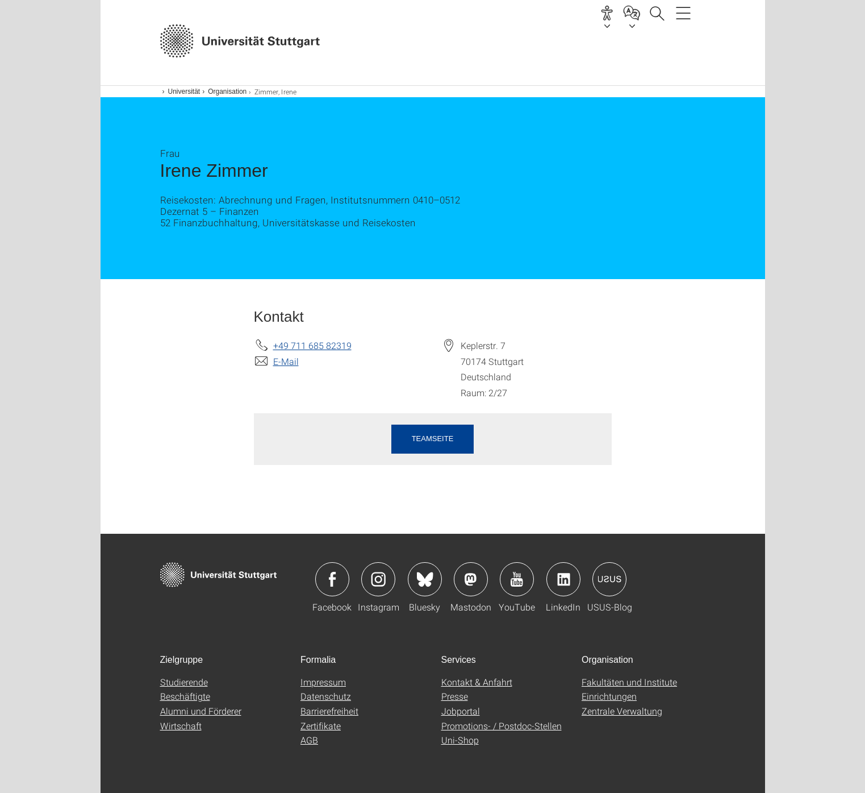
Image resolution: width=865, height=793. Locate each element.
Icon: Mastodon (471, 579)
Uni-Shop (460, 740)
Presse (454, 696)
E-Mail (286, 361)
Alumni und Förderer (200, 711)
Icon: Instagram (378, 579)
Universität (184, 92)
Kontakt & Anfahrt (476, 682)
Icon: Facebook (332, 579)
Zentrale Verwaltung (622, 711)
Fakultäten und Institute (629, 682)
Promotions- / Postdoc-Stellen (501, 726)
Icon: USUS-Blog (609, 579)
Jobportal (460, 711)
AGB (309, 740)
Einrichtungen (609, 696)
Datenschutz (325, 696)
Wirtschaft (181, 726)
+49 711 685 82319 (312, 345)
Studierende (184, 682)
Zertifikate (320, 726)
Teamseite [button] (433, 438)
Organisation (227, 92)
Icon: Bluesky (425, 579)
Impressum (323, 682)
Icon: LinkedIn (563, 579)
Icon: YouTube (517, 579)
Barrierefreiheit (329, 711)
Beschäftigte (185, 696)
